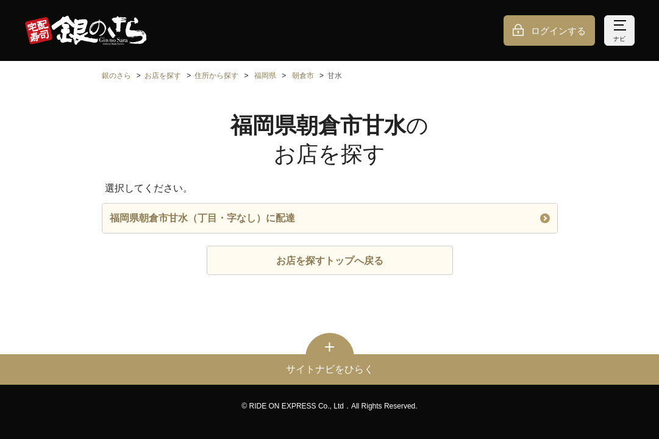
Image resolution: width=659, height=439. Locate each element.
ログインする (558, 31)
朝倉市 (303, 75)
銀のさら (116, 75)
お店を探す (162, 75)
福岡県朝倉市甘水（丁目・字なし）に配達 (330, 218)
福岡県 (265, 75)
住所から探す (216, 75)
